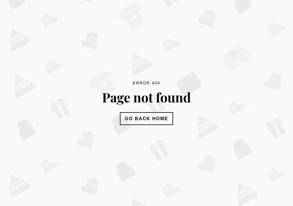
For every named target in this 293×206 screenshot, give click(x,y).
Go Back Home (146, 118)
